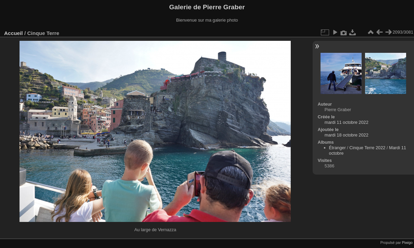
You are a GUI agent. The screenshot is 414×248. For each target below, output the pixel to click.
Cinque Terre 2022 (367, 147)
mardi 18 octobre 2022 (346, 135)
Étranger (337, 147)
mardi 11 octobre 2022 (346, 122)
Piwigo (407, 242)
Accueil (13, 33)
